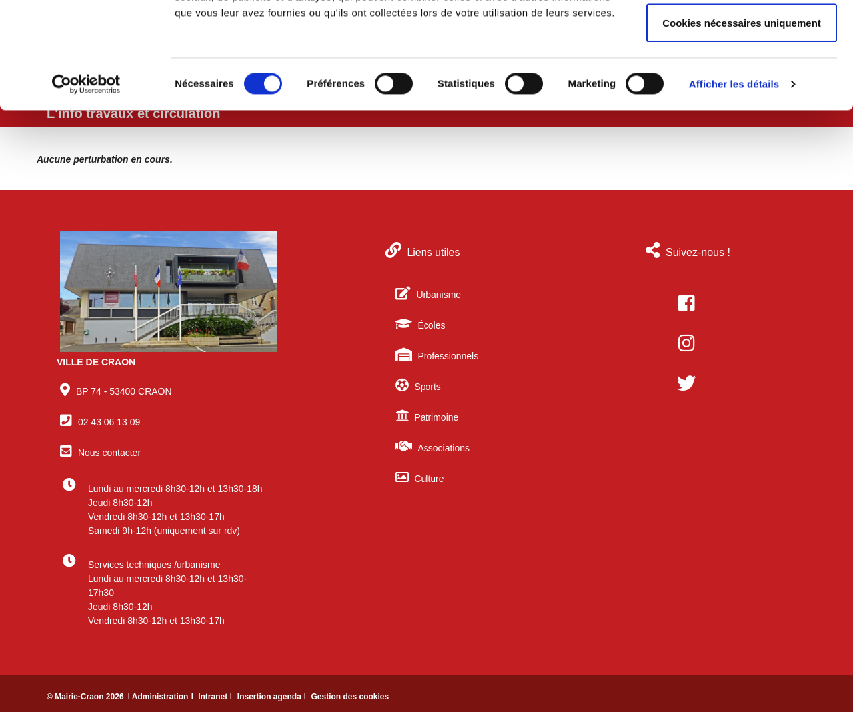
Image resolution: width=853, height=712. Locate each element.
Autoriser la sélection (742, 79)
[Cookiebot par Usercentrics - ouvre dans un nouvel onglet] (86, 184)
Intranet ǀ (216, 696)
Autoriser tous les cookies (741, 35)
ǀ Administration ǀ (161, 696)
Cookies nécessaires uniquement (741, 122)
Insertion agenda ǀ (273, 696)
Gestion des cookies (350, 696)
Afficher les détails (734, 183)
